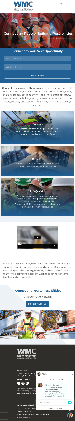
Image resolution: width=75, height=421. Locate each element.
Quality (32, 373)
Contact (47, 373)
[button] (37, 304)
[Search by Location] (37, 67)
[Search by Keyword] (37, 58)
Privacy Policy (23, 376)
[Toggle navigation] (61, 3)
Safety (26, 373)
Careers (40, 373)
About (20, 373)
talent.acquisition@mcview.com (29, 393)
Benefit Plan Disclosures (26, 411)
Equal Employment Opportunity (28, 408)
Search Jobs (37, 75)
